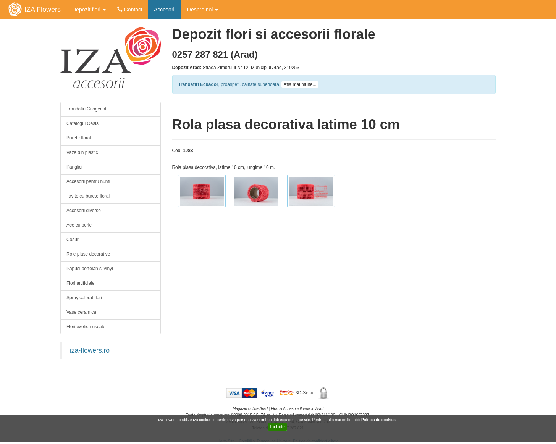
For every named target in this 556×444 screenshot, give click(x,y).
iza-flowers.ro (90, 350)
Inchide (277, 426)
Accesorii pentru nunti (88, 181)
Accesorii (165, 9)
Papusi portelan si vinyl (89, 268)
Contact (129, 9)
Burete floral (78, 138)
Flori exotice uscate (85, 326)
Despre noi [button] (202, 9)
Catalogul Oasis (82, 123)
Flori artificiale (80, 283)
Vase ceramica (81, 312)
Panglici (74, 167)
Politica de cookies (379, 420)
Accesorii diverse (83, 210)
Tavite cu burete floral (88, 196)
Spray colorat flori (84, 297)
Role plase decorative (88, 254)
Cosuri (72, 239)
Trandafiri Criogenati (86, 109)
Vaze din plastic (82, 152)
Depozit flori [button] (89, 9)
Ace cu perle (79, 225)
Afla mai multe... (299, 84)
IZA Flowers (42, 9)
